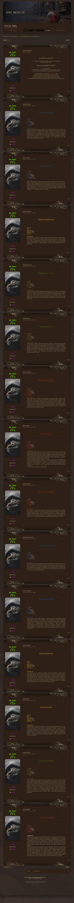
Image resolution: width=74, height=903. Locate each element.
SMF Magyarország (38, 878)
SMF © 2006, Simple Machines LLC (39, 877)
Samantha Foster (27, 104)
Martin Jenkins (26, 157)
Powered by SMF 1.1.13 (28, 877)
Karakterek (12, 36)
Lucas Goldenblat (27, 590)
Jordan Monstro (26, 752)
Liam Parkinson (26, 318)
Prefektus (32, 123)
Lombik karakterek (35, 36)
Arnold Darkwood (27, 211)
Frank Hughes (26, 698)
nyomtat (68, 40)
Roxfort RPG (6, 36)
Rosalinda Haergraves (28, 537)
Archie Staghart (26, 809)
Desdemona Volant (27, 264)
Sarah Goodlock (26, 645)
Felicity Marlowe (26, 483)
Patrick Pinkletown (27, 372)
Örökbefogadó (26, 36)
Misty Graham (26, 425)
